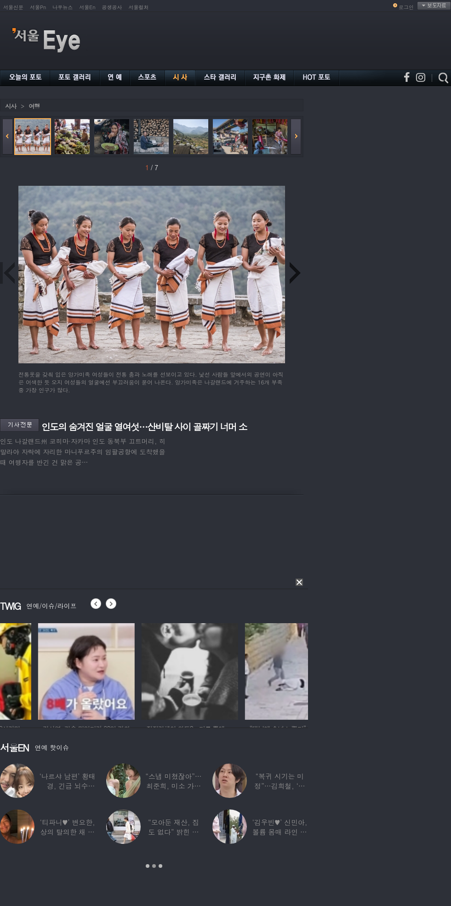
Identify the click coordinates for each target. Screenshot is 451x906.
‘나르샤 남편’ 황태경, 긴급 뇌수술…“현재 (68, 785)
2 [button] (154, 866)
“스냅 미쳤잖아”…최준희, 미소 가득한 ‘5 (173, 785)
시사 (10, 106)
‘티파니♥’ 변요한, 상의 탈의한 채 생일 (67, 831)
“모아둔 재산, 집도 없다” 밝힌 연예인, (173, 831)
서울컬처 (139, 7)
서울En (87, 7)
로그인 (406, 7)
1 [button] (147, 866)
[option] (48, 670)
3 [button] (160, 866)
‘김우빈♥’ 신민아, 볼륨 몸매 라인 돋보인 (280, 831)
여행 (34, 106)
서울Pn (38, 7)
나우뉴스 (62, 7)
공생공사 (112, 7)
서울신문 (13, 7)
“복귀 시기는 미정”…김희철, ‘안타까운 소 (279, 785)
